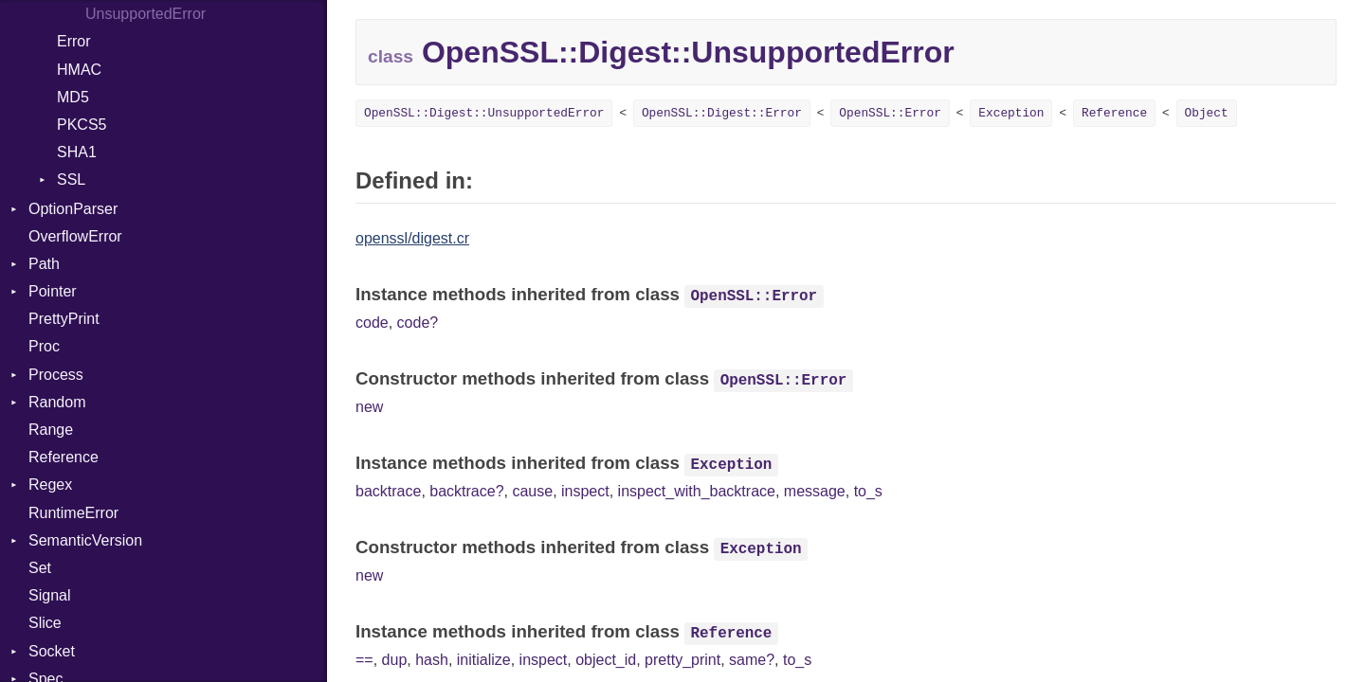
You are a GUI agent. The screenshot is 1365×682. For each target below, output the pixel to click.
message (815, 491)
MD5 (73, 97)
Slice (45, 623)
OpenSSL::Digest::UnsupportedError (484, 113)
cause (532, 491)
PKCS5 (81, 125)
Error (74, 41)
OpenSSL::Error (890, 113)
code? (418, 322)
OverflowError (75, 236)
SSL (71, 179)
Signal (49, 595)
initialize (484, 660)
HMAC (79, 70)
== (364, 660)
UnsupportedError (145, 14)
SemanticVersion (85, 540)
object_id (605, 660)
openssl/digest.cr (412, 238)
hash (431, 660)
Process (55, 375)
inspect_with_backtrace (696, 491)
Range (50, 430)
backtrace (388, 491)
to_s (868, 491)
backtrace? (466, 491)
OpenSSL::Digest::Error (722, 113)
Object (1206, 113)
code (372, 322)
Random (56, 402)
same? (751, 660)
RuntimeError (73, 513)
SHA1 (77, 152)
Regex (50, 484)
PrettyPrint (64, 319)
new (369, 407)
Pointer (52, 291)
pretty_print (682, 660)
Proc (44, 346)
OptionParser (73, 209)
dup (395, 660)
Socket (51, 651)
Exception (1011, 113)
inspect (585, 491)
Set (39, 568)
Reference (63, 457)
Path (44, 264)
